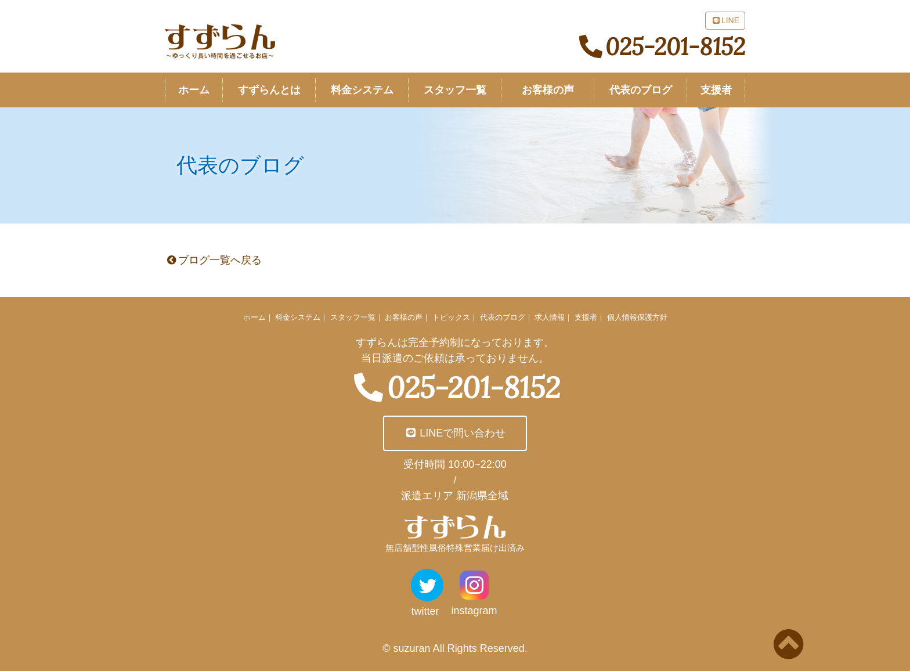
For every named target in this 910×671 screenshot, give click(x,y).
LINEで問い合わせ (455, 433)
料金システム (297, 317)
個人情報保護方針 (637, 317)
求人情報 (550, 317)
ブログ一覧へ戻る (213, 260)
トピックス (451, 317)
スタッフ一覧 (352, 317)
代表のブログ (502, 317)
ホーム (254, 317)
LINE (725, 20)
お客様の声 (404, 317)
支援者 (586, 317)
